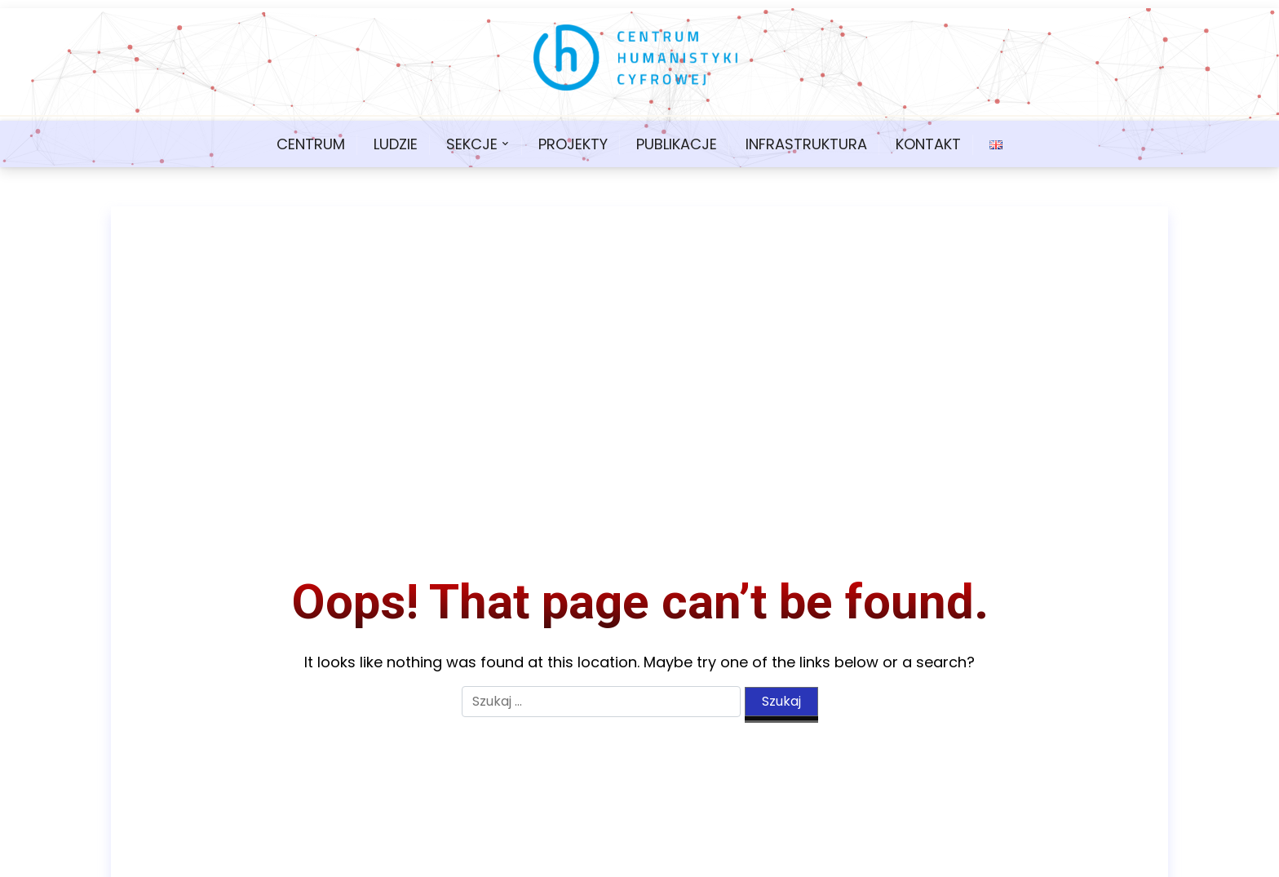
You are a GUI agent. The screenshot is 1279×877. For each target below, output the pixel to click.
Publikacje (676, 144)
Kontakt (928, 144)
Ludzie (396, 144)
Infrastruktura (806, 144)
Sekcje (472, 144)
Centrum (311, 144)
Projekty (573, 144)
